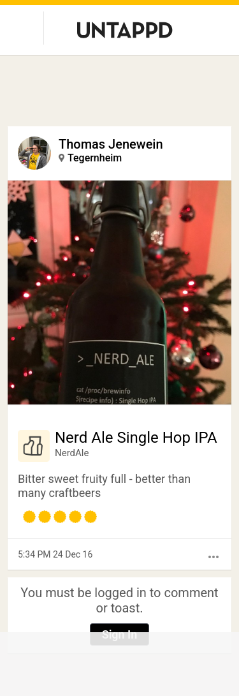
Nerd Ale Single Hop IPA (136, 437)
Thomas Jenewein (111, 144)
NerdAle (72, 453)
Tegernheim (95, 158)
